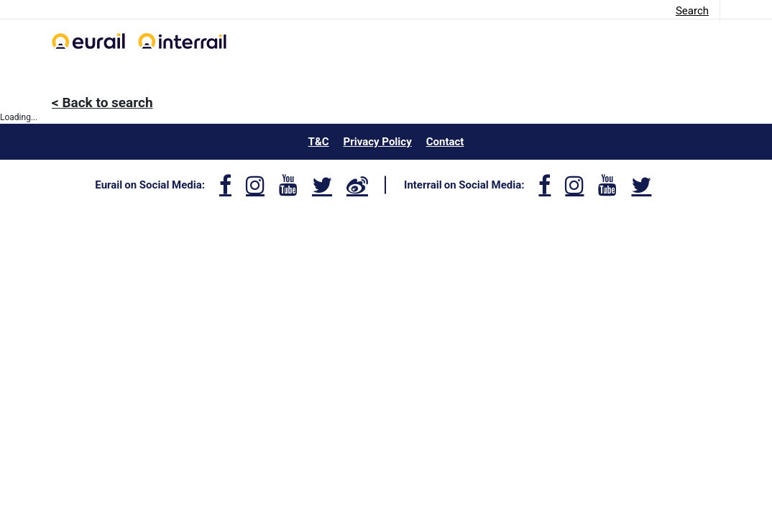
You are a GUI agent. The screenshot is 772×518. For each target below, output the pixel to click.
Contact (445, 141)
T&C (318, 141)
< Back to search (102, 102)
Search (692, 10)
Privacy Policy (378, 141)
